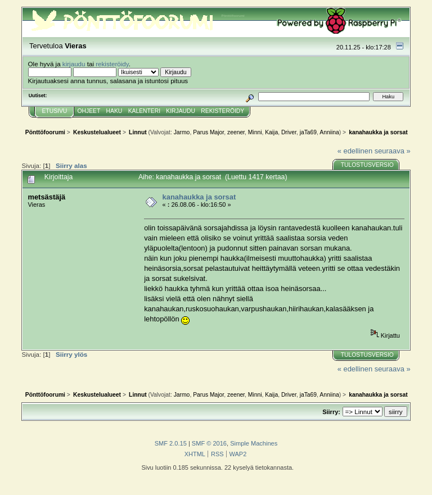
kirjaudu (74, 63)
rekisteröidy (112, 63)
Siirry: (331, 411)
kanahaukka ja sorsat (199, 197)
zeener (236, 132)
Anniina (329, 132)
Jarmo (182, 132)
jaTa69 (308, 132)
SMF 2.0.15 (171, 443)
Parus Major (208, 132)
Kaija (271, 132)
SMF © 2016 (209, 443)
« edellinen (355, 151)
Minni (255, 132)
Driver (288, 132)
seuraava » (393, 151)
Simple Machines (253, 443)
